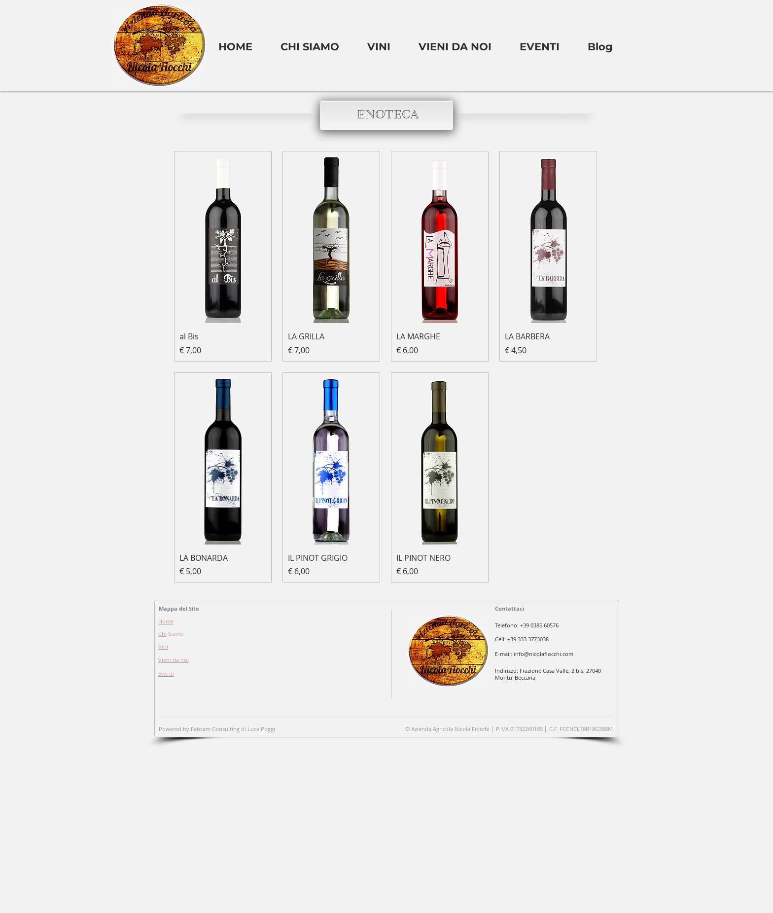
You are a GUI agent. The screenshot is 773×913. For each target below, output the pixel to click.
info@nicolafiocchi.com (543, 653)
